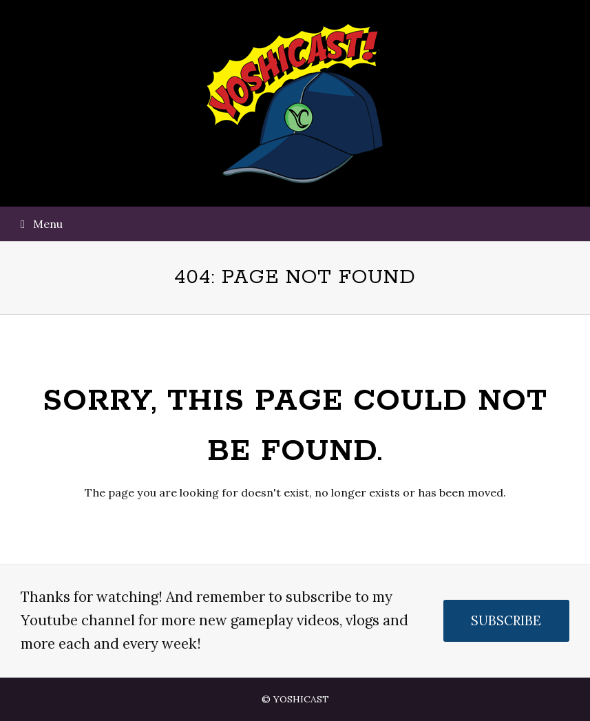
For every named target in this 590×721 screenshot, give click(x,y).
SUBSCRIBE (506, 620)
